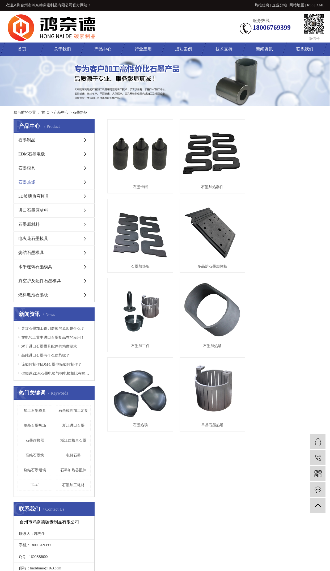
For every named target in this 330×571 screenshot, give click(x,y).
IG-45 (35, 485)
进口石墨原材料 (33, 210)
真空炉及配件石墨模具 (39, 280)
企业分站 (279, 5)
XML (320, 5)
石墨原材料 (29, 224)
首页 (22, 49)
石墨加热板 (141, 266)
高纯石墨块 (35, 455)
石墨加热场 (215, 346)
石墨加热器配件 (73, 470)
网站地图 (296, 5)
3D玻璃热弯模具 (33, 196)
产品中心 (102, 49)
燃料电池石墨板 (33, 295)
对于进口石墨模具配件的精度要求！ (51, 346)
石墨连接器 (35, 440)
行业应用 (143, 49)
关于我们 (62, 49)
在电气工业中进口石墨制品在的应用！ (52, 338)
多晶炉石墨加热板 (215, 266)
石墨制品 (26, 140)
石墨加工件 (141, 346)
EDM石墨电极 (31, 154)
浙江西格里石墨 (73, 440)
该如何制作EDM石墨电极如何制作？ (51, 364)
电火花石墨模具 (33, 238)
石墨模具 (26, 168)
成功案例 (183, 49)
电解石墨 (73, 455)
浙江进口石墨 (73, 426)
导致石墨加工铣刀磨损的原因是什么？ (52, 329)
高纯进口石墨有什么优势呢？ (45, 355)
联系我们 (304, 49)
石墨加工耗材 (73, 485)
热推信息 (262, 5)
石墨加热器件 (215, 187)
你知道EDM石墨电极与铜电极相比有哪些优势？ (56, 373)
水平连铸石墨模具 (35, 266)
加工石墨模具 (35, 411)
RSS (310, 5)
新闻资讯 (264, 49)
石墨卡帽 (141, 187)
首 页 (45, 113)
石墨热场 (80, 113)
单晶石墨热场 (35, 426)
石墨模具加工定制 (73, 411)
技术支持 (223, 49)
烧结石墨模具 (31, 252)
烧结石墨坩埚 (35, 470)
